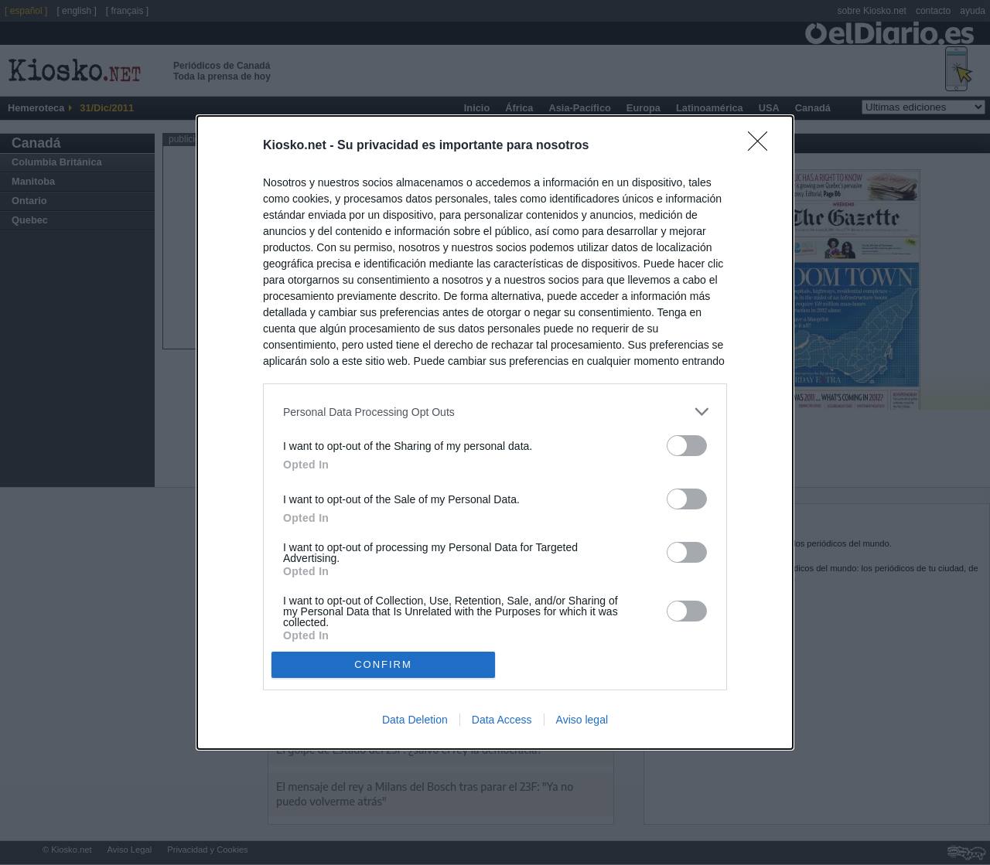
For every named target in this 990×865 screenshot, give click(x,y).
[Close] (762, 146)
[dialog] (495, 432)
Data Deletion (415, 719)
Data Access (502, 719)
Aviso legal (582, 719)
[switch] (687, 445)
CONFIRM (383, 664)
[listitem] (495, 412)
